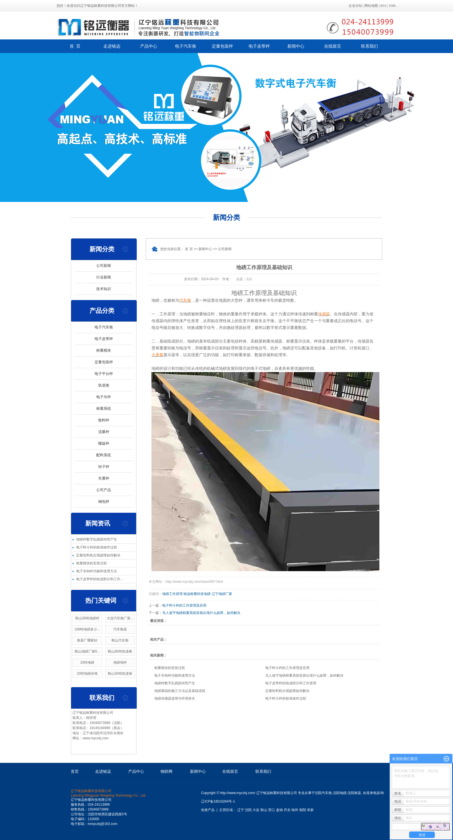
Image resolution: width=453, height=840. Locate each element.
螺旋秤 (103, 443)
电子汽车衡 (185, 46)
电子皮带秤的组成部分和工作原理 (290, 683)
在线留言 (332, 46)
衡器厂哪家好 (87, 640)
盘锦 (279, 810)
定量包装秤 (222, 46)
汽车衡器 (120, 629)
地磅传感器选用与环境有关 (174, 698)
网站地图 (371, 6)
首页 (75, 771)
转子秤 (103, 467)
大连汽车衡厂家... (120, 618)
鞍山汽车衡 (120, 640)
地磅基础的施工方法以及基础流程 (179, 691)
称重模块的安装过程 (91, 563)
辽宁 (240, 810)
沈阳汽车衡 (323, 793)
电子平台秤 (104, 374)
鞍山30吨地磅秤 (87, 618)
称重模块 (103, 350)
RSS (383, 6)
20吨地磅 (87, 662)
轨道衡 (103, 385)
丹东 (287, 810)
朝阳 (302, 810)
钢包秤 (103, 501)
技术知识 (103, 289)
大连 (256, 810)
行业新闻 (103, 277)
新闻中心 (295, 46)
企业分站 (355, 6)
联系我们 (369, 46)
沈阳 (248, 810)
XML (392, 6)
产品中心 (148, 46)
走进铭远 (111, 46)
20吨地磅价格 (87, 674)
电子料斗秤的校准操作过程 (96, 547)
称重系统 (103, 408)
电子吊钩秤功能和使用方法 (96, 571)
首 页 (75, 46)
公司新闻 (103, 265)
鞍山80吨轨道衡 (120, 651)
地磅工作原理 (172, 594)
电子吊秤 (103, 397)
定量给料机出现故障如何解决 (98, 555)
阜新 (310, 810)
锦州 (294, 810)
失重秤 (103, 478)
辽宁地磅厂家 (222, 594)
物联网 (166, 771)
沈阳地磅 (340, 793)
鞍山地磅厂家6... (87, 651)
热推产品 (208, 810)
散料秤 (103, 420)
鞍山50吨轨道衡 (120, 674)
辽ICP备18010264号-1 (218, 801)
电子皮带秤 (259, 46)
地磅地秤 (120, 662)
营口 (271, 810)
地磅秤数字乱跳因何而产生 (96, 539)
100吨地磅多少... (87, 629)
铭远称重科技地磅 (197, 594)
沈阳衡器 (354, 793)
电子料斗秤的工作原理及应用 (184, 605)
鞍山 (263, 810)
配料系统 (103, 455)
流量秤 (103, 432)
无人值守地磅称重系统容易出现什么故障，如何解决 (201, 613)
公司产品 (103, 490)
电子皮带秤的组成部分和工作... (99, 579)
